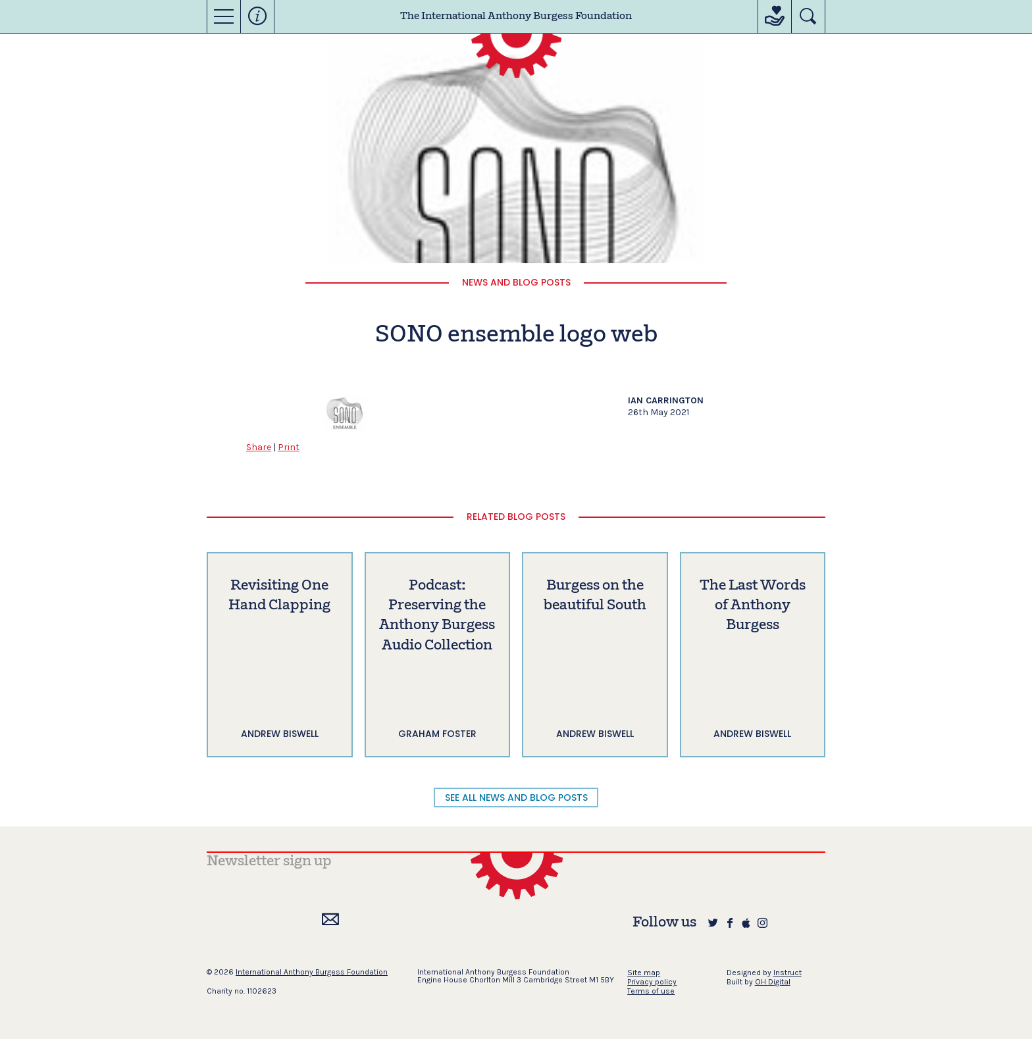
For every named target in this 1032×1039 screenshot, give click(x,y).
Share (258, 447)
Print (288, 447)
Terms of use (651, 991)
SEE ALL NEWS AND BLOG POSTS (516, 797)
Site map (643, 972)
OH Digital (772, 981)
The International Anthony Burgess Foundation (516, 16)
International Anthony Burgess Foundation (312, 971)
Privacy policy (652, 981)
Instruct (787, 972)
